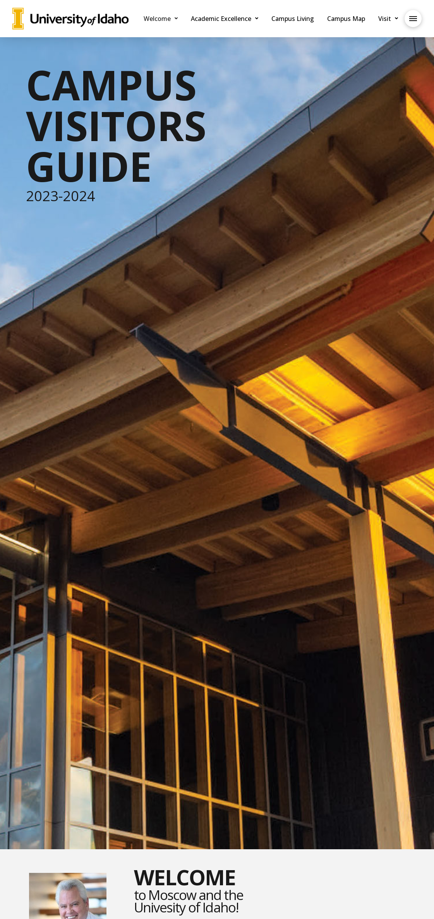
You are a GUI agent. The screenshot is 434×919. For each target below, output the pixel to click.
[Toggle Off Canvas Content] (413, 18)
